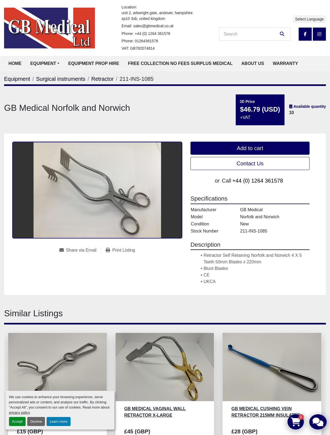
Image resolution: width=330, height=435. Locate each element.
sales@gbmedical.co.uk (153, 26)
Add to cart (250, 148)
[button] (45, 63)
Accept (17, 421)
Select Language (309, 19)
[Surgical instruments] (60, 79)
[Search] (251, 34)
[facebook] (305, 34)
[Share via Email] (80, 250)
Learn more (58, 421)
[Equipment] (17, 79)
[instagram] (319, 34)
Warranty (285, 63)
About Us (252, 63)
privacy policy (19, 412)
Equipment (43, 63)
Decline (36, 421)
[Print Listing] (120, 250)
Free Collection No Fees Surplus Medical (180, 63)
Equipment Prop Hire (93, 63)
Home (15, 63)
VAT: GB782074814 (138, 48)
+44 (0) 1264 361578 (152, 33)
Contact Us (250, 163)
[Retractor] (102, 79)
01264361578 (146, 41)
